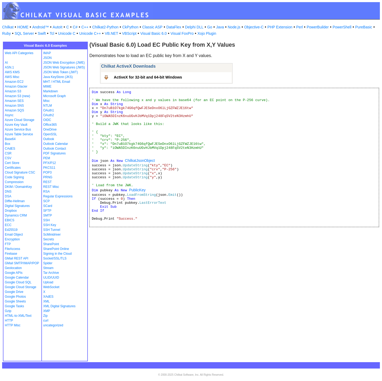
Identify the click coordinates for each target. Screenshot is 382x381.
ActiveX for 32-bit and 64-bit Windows (148, 77)
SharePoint (51, 244)
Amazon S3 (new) (17, 96)
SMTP (47, 215)
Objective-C (253, 27)
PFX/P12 (49, 163)
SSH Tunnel (51, 230)
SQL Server (24, 33)
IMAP (47, 53)
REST (47, 182)
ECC (8, 225)
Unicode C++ (90, 33)
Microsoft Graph (54, 96)
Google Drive (14, 292)
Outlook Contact (54, 148)
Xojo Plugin (206, 33)
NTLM (47, 105)
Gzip (8, 311)
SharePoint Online (56, 249)
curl (45, 320)
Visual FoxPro (182, 33)
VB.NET (111, 33)
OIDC (47, 120)
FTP (8, 244)
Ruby (6, 33)
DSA (8, 196)
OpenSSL (50, 134)
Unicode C (66, 33)
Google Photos (15, 296)
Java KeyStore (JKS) (58, 77)
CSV (8, 158)
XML (46, 301)
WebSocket (51, 287)
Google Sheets (15, 301)
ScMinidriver (52, 234)
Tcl (52, 33)
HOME (22, 27)
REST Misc (51, 187)
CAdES (10, 148)
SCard (47, 206)
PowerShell (342, 27)
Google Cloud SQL (18, 282)
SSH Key (49, 225)
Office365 (50, 125)
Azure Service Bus (18, 129)
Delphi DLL (194, 27)
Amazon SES (14, 101)
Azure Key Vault (16, 125)
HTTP (9, 320)
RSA (46, 191)
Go (209, 27)
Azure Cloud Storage (19, 120)
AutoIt (58, 27)
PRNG (48, 177)
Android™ (40, 27)
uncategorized (53, 325)
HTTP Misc (12, 325)
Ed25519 (11, 230)
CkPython (130, 27)
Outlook (48, 139)
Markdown (50, 91)
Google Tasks (14, 306)
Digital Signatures (17, 206)
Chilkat (8, 27)
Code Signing (14, 177)
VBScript (129, 33)
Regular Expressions (58, 196)
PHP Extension (279, 27)
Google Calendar (17, 277)
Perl (299, 27)
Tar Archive (51, 273)
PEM (46, 158)
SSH (46, 220)
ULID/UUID (51, 277)
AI (6, 62)
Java (220, 27)
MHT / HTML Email (56, 82)
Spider (48, 263)
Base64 (10, 139)
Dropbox (11, 211)
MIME (47, 86)
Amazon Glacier (16, 86)
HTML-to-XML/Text (18, 316)
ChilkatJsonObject (140, 160)
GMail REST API (16, 258)
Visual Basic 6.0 (153, 33)
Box (7, 144)
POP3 (47, 172)
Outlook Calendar (55, 144)
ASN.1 (9, 67)
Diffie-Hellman (15, 201)
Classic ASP (152, 27)
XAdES (48, 296)
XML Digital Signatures (59, 306)
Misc (46, 101)
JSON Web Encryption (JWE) (64, 62)
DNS (8, 191)
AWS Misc (12, 77)
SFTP (47, 211)
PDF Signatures (54, 153)
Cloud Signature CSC (20, 172)
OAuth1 (48, 110)
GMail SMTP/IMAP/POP (22, 263)
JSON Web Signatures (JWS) (64, 67)
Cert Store (12, 163)
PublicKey (137, 190)
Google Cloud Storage (20, 287)
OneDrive (50, 129)
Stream (48, 268)
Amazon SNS (14, 105)
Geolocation (13, 268)
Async (9, 115)
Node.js (234, 27)
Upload (48, 282)
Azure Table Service (19, 134)
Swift (42, 33)
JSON (47, 58)
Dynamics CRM (16, 215)
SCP (46, 201)
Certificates (13, 168)
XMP (46, 311)
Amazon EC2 (14, 82)
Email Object (14, 234)
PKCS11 (49, 168)
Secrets (48, 239)
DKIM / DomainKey (18, 187)
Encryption (12, 239)
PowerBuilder (318, 27)
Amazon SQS (14, 110)
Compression (14, 182)
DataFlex (173, 27)
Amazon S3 (13, 91)
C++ (84, 27)
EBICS (9, 220)
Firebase (11, 254)
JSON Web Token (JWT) (60, 72)
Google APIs (14, 273)
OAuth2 (48, 115)
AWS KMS (12, 72)
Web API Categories (19, 53)
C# (75, 27)
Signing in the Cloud (57, 254)
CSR (8, 153)
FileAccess (12, 249)
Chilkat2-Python (105, 27)
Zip (45, 316)
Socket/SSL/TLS (55, 258)
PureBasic (363, 27)
